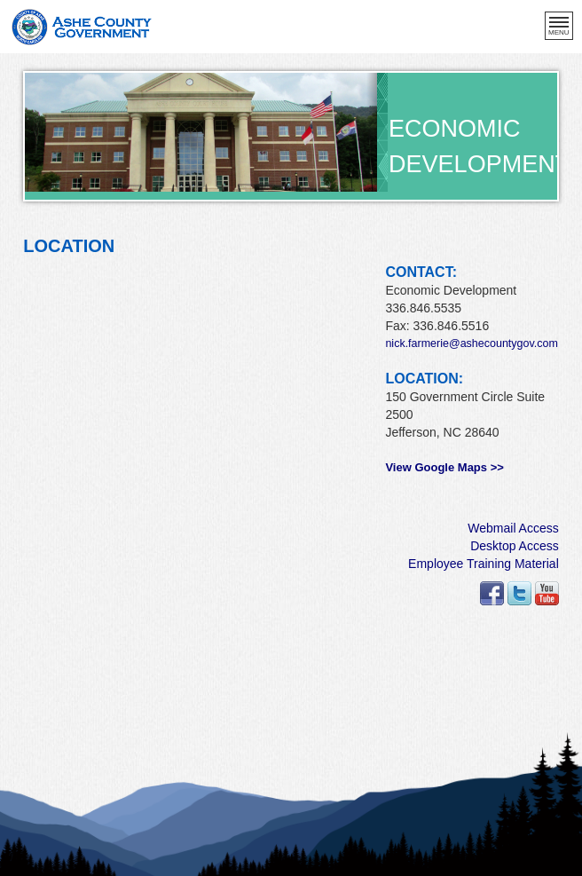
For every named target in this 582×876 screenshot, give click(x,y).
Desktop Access (514, 546)
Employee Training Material (483, 563)
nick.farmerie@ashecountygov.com (471, 343)
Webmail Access (513, 528)
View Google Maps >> (444, 467)
